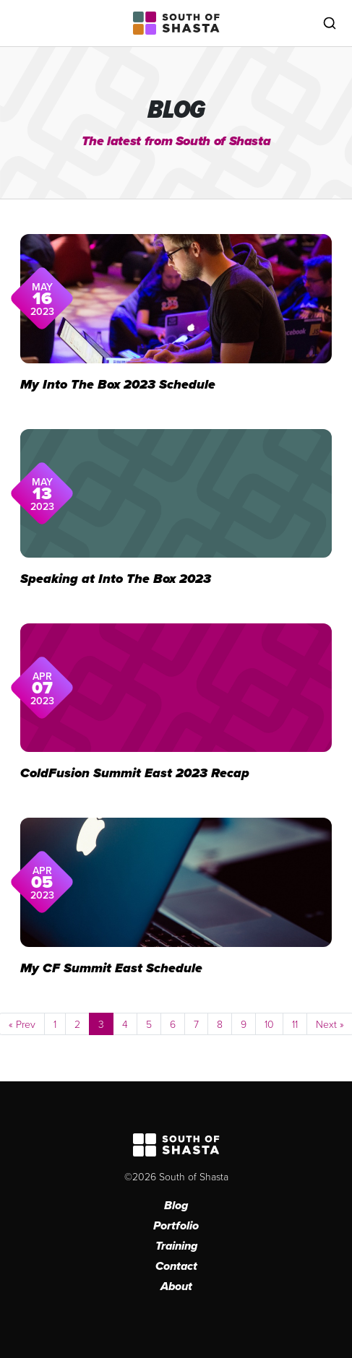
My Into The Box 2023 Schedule (117, 384)
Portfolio (176, 1225)
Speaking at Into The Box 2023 (115, 578)
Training (176, 1245)
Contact (176, 1266)
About (176, 1286)
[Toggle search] (329, 23)
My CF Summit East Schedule (111, 968)
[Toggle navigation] (22, 23)
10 (269, 1024)
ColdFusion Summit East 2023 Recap (134, 773)
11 (295, 1024)
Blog (176, 1205)
